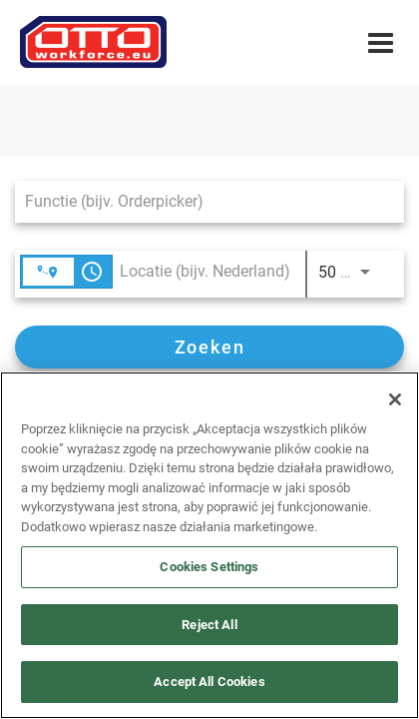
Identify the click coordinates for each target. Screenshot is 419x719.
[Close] (395, 399)
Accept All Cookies (209, 681)
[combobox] (199, 201)
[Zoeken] (209, 347)
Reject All (209, 624)
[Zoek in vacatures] (209, 347)
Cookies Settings (209, 566)
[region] (209, 545)
